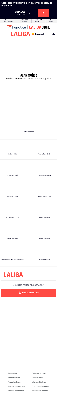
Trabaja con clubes (16, 390)
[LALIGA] (20, 34)
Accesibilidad (37, 377)
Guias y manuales (39, 373)
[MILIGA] (53, 34)
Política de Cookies (40, 390)
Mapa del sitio (14, 377)
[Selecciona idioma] (40, 33)
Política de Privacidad (41, 386)
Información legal (39, 382)
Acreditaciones (14, 382)
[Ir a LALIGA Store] (28, 27)
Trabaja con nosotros (16, 386)
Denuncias (12, 373)
